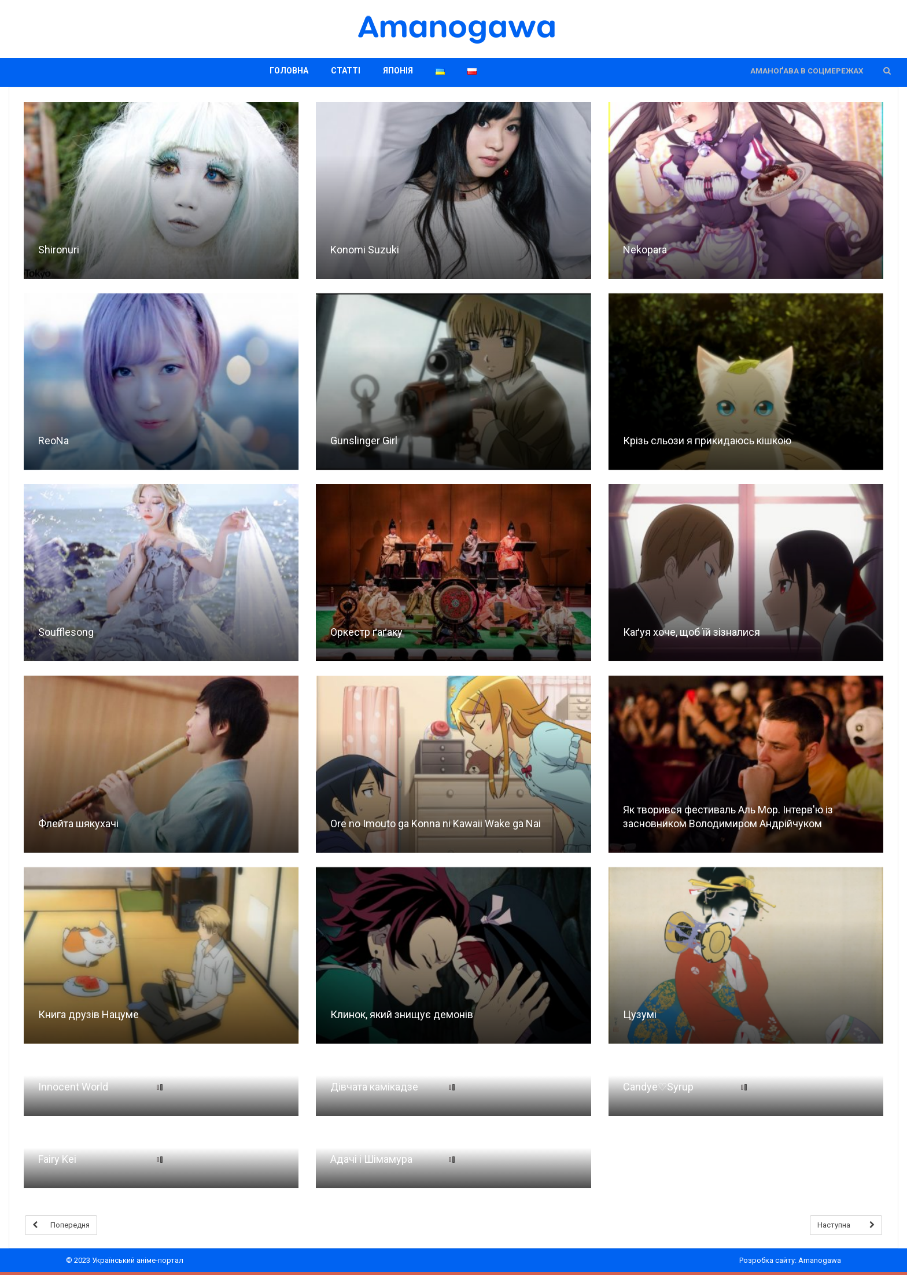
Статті (345, 70)
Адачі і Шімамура (371, 1159)
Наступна (846, 1225)
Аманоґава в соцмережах (806, 71)
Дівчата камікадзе (374, 1087)
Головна (289, 70)
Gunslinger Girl (363, 440)
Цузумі (640, 1014)
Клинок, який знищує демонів (401, 1014)
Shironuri (58, 250)
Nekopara (645, 250)
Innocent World (73, 1087)
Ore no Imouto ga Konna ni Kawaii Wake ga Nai (435, 823)
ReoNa (53, 440)
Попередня (61, 1225)
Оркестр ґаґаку (366, 632)
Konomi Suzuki (364, 250)
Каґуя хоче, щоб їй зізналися (691, 632)
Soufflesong (66, 632)
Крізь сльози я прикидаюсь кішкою (707, 440)
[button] (887, 71)
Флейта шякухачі (78, 823)
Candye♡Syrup (658, 1087)
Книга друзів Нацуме (88, 1014)
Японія (398, 70)
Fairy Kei (57, 1159)
